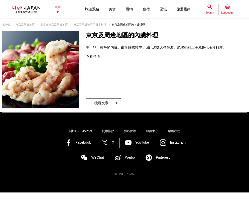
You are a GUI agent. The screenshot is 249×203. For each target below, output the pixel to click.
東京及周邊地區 (25, 24)
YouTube (142, 142)
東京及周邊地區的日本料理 (89, 24)
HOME (6, 24)
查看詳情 (93, 56)
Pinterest (163, 157)
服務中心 (152, 131)
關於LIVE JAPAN (80, 131)
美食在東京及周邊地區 (54, 24)
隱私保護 (130, 131)
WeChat (97, 157)
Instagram (178, 142)
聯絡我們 (174, 131)
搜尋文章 (101, 103)
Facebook (83, 142)
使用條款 (108, 131)
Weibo (130, 157)
